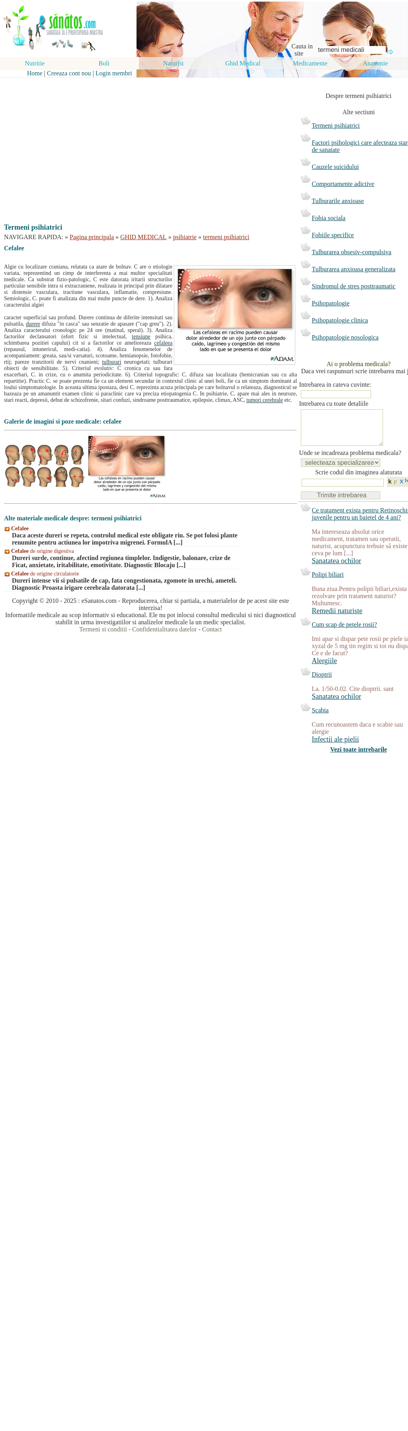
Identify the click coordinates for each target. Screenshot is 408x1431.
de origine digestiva (42, 551)
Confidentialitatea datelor (164, 629)
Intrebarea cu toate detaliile (333, 403)
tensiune (141, 337)
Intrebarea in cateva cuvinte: (335, 384)
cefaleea (163, 343)
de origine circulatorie (45, 574)
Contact (212, 629)
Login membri (114, 73)
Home (34, 73)
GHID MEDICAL (143, 237)
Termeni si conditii (103, 629)
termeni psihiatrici (226, 237)
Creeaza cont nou (69, 73)
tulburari (111, 362)
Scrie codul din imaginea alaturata (358, 480)
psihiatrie (185, 237)
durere (33, 324)
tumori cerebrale (264, 400)
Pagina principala (92, 237)
